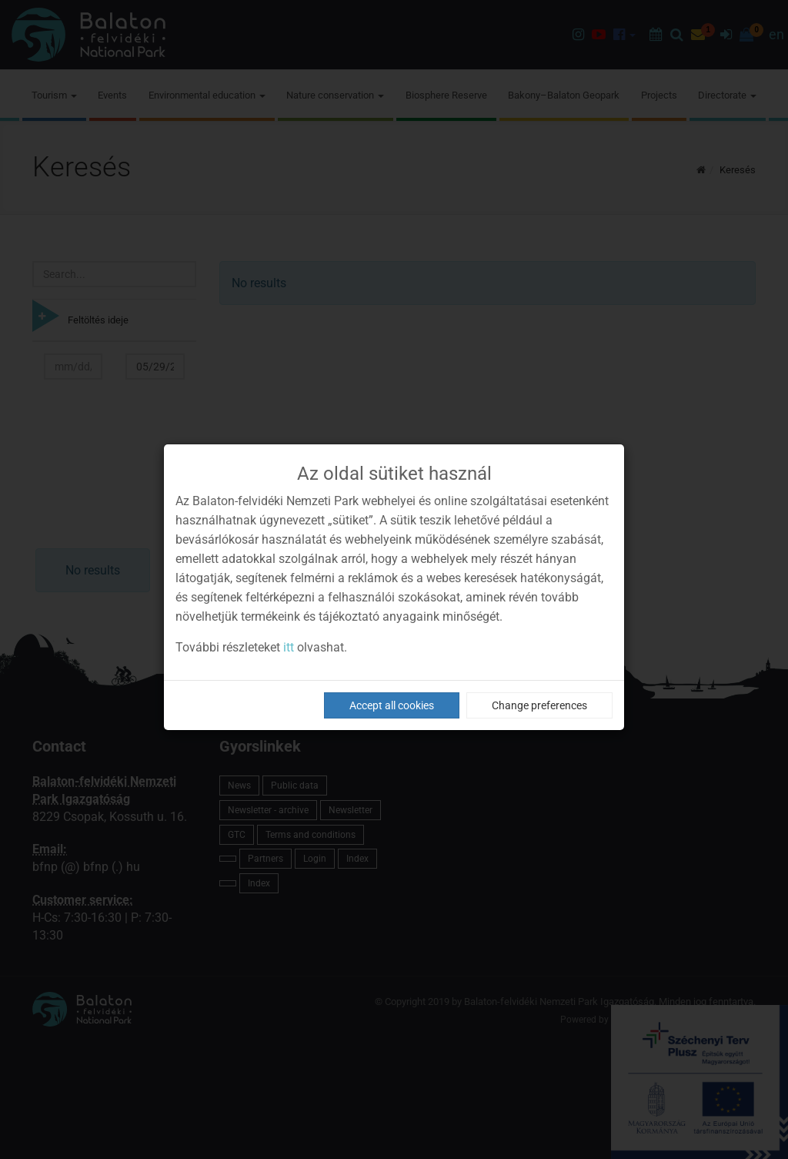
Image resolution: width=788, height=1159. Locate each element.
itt (288, 647)
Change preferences (539, 705)
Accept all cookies (391, 705)
